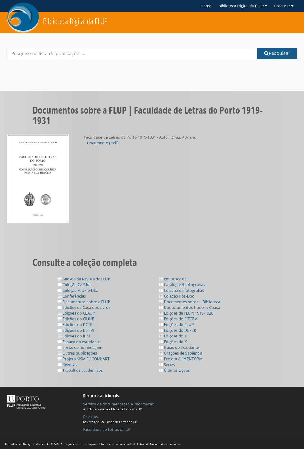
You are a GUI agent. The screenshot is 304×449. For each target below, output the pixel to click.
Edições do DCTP (75, 324)
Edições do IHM (74, 336)
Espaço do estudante (79, 341)
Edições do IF (173, 336)
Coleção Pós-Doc (176, 296)
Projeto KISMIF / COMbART (83, 358)
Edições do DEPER (177, 330)
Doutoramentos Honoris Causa (189, 307)
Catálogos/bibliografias (182, 284)
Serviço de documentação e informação (118, 404)
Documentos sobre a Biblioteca (189, 301)
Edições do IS (173, 341)
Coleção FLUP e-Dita (78, 290)
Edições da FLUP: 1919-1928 (186, 313)
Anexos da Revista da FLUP (84, 279)
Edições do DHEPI (76, 330)
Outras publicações (77, 353)
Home (205, 6)
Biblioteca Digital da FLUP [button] (242, 6)
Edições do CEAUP (76, 313)
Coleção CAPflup (75, 284)
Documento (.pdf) (103, 143)
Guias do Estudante (179, 347)
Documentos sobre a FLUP (84, 301)
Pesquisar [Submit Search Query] (277, 53)
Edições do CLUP (176, 324)
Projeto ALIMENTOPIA (180, 358)
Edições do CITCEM (178, 319)
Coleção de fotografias (181, 290)
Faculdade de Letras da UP (107, 429)
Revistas (67, 364)
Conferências (72, 296)
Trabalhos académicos (80, 370)
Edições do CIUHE (76, 319)
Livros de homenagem (80, 347)
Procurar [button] (283, 6)
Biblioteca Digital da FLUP (75, 21)
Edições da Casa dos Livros (84, 307)
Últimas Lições (174, 370)
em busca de (173, 279)
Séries (167, 364)
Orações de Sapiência (180, 353)
